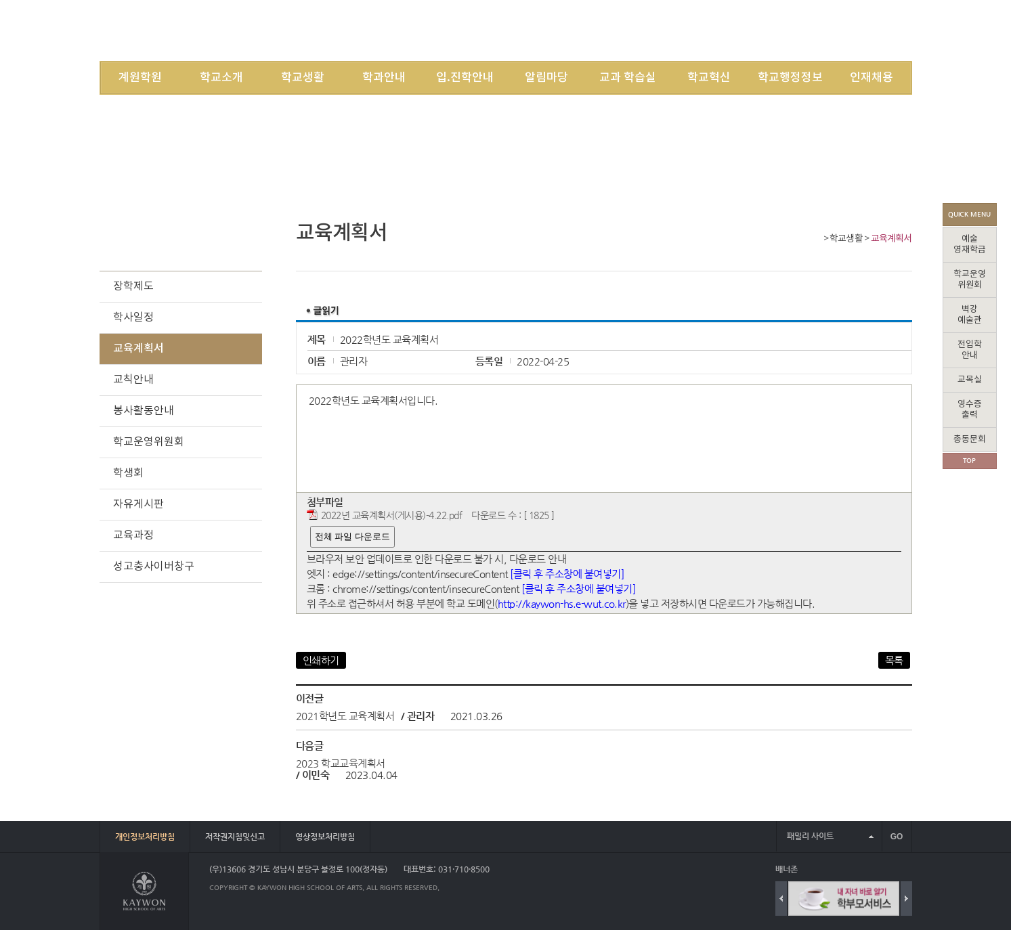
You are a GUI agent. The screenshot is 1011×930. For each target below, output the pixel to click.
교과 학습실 (627, 78)
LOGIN (727, 30)
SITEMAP (802, 30)
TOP (969, 460)
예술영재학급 (969, 244)
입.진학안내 (465, 78)
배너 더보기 (909, 869)
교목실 (970, 380)
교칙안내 (133, 380)
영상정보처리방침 (325, 836)
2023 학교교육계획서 (340, 763)
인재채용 (871, 78)
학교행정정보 (790, 78)
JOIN (763, 30)
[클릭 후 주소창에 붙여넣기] (567, 573)
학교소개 (221, 78)
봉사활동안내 (143, 411)
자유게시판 (138, 504)
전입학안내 (970, 350)
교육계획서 (891, 239)
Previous (781, 898)
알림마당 (546, 78)
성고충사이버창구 (153, 566)
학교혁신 (709, 78)
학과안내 (384, 78)
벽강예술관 (970, 315)
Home (815, 240)
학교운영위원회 (148, 442)
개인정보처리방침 (145, 836)
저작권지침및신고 (235, 836)
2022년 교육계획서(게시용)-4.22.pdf (392, 515)
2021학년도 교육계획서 (345, 716)
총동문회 (969, 440)
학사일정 (133, 317)
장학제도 (133, 286)
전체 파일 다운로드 (352, 536)
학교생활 (302, 78)
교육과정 (133, 535)
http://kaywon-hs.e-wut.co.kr (562, 603)
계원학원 (140, 78)
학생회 (128, 473)
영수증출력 (970, 409)
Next (906, 898)
